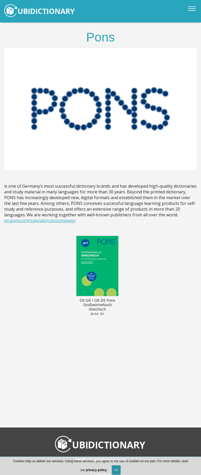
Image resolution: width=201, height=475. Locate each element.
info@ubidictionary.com (107, 459)
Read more (97, 277)
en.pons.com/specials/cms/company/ (40, 220)
